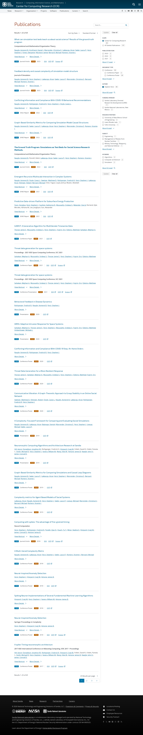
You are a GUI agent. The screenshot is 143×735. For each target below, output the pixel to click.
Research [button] (18, 11)
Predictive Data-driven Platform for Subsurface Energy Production (44, 201)
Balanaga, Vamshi (48, 424)
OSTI (51, 61)
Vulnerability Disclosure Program (55, 728)
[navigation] (74, 33)
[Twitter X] (125, 10)
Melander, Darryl (79, 205)
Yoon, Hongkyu (20, 205)
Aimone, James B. (74, 451)
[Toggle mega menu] (139, 4)
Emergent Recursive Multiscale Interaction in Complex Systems (43, 176)
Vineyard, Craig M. (67, 449)
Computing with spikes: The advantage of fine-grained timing (41, 522)
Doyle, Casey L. (65, 104)
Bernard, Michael (55, 52)
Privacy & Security (92, 706)
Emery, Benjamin (29, 52)
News (10, 11)
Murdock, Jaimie (42, 52)
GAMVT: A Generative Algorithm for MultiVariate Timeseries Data (43, 226)
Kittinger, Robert (25, 183)
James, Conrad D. (20, 454)
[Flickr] (131, 10)
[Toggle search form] (133, 4)
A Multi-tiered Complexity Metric (29, 551)
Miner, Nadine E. (73, 530)
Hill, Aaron (18, 449)
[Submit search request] (126, 25)
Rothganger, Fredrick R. (38, 104)
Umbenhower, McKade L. (23, 330)
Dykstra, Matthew (73, 230)
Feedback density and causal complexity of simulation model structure (46, 71)
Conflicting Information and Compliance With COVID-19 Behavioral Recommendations (52, 100)
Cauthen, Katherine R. (47, 205)
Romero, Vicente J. (69, 52)
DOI (45, 61)
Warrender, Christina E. (53, 50)
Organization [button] (31, 11)
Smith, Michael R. (22, 451)
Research (19, 3)
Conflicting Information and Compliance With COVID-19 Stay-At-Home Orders (48, 348)
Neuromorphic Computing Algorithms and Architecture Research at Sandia (47, 445)
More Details (35, 57)
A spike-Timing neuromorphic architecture (33, 644)
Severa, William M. (49, 451)
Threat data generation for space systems (33, 248)
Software (53, 11)
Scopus (59, 61)
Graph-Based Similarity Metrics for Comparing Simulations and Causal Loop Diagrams (52, 472)
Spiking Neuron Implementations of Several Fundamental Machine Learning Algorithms (53, 595)
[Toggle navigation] (4, 11)
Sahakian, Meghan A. (88, 230)
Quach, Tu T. (62, 530)
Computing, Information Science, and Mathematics (45, 3)
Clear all (115, 32)
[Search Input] (111, 25)
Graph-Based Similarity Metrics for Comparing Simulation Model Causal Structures (51, 122)
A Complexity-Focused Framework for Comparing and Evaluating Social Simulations (51, 421)
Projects (44, 11)
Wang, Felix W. (62, 451)
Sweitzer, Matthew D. (49, 180)
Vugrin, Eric (61, 230)
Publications (64, 11)
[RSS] (141, 10)
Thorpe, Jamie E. (20, 230)
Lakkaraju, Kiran (68, 50)
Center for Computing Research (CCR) (37, 6)
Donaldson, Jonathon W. (32, 449)
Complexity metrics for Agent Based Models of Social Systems (42, 497)
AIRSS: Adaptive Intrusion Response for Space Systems (38, 324)
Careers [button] (75, 11)
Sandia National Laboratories (23, 717)
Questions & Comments (75, 706)
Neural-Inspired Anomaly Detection (30, 573)
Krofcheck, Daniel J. (36, 50)
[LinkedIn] (138, 10)
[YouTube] (128, 10)
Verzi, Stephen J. (35, 79)
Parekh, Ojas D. (51, 530)
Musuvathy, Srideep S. (64, 205)
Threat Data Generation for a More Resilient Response (38, 371)
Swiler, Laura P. (81, 50)
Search (85, 11)
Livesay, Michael (73, 501)
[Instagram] (134, 10)
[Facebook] (122, 10)
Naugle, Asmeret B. (21, 50)
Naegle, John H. (87, 451)
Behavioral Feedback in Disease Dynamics (33, 301)
